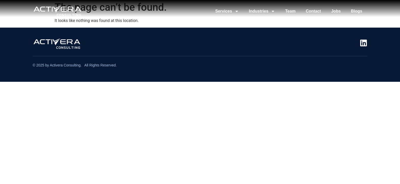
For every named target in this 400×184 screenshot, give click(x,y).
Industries (262, 11)
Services (227, 11)
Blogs (356, 11)
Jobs (336, 11)
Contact (313, 11)
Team (290, 11)
